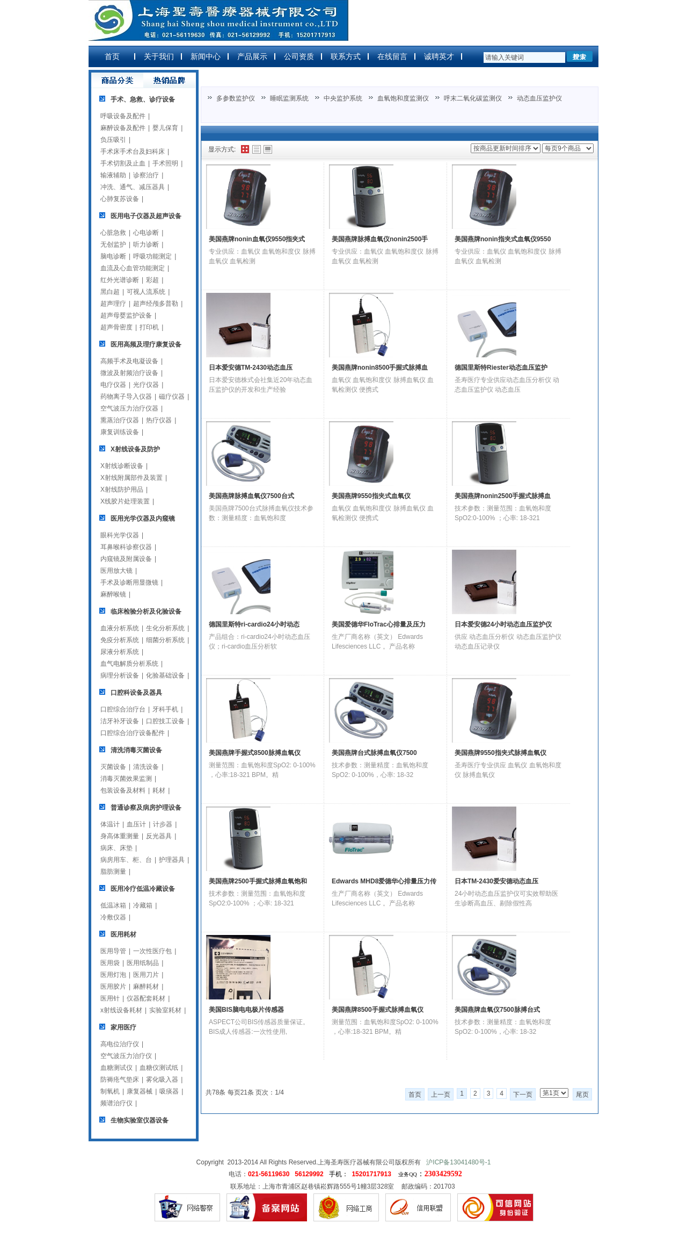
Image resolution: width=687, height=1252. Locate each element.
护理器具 (172, 860)
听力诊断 (146, 244)
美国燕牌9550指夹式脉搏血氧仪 (500, 753)
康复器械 (139, 1091)
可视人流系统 (146, 292)
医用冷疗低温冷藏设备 (143, 889)
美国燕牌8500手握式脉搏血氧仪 (377, 1009)
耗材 (158, 790)
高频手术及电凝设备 (129, 361)
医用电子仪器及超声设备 (146, 216)
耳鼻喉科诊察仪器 (126, 547)
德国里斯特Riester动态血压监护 (501, 367)
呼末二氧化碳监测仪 (473, 98)
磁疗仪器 (172, 396)
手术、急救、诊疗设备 (143, 99)
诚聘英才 (439, 56)
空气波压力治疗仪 (126, 1056)
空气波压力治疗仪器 (129, 408)
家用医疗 (123, 1027)
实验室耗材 (165, 1010)
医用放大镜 (116, 570)
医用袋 (110, 963)
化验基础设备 (165, 675)
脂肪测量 (113, 871)
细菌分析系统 (165, 640)
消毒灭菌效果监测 (126, 778)
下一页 (522, 1094)
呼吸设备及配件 (122, 116)
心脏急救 (113, 232)
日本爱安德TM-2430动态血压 (251, 367)
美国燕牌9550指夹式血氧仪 (371, 496)
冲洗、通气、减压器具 (132, 187)
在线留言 (392, 56)
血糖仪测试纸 (159, 1067)
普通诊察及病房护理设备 (146, 807)
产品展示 (252, 56)
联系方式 (346, 56)
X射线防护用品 (121, 489)
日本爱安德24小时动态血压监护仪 (503, 624)
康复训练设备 (119, 432)
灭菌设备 (113, 767)
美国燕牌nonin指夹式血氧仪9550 (503, 239)
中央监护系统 (343, 98)
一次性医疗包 (152, 951)
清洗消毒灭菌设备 (136, 750)
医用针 (110, 998)
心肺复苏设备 (119, 199)
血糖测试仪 (116, 1067)
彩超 (152, 280)
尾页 (582, 1094)
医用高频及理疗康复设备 (146, 344)
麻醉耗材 (146, 986)
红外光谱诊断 (119, 280)
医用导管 (113, 951)
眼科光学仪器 (119, 535)
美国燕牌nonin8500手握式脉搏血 (380, 367)
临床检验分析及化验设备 (146, 611)
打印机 (149, 327)
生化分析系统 (165, 628)
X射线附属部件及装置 (131, 477)
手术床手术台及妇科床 (132, 151)
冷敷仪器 (113, 917)
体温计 (110, 824)
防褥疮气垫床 (119, 1079)
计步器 (162, 824)
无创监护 (113, 244)
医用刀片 (146, 974)
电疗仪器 (113, 384)
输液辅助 (113, 175)
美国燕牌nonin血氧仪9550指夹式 (257, 239)
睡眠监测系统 (289, 98)
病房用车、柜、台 (126, 860)
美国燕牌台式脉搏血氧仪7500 (374, 753)
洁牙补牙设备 (119, 721)
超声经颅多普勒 (155, 303)
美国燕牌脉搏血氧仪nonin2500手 (380, 239)
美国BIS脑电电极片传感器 (246, 1009)
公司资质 (299, 56)
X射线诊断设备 (121, 466)
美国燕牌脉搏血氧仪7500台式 (251, 496)
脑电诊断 (113, 256)
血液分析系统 (119, 628)
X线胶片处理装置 (125, 501)
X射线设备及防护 (135, 449)
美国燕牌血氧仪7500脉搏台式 (497, 1009)
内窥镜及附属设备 (126, 559)
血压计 (136, 824)
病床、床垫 (116, 848)
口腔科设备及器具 (136, 692)
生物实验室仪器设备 (140, 1120)
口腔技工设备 (165, 721)
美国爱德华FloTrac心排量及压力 (379, 624)
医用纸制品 (143, 963)
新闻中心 (206, 56)
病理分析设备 (119, 675)
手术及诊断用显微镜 (129, 582)
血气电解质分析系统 (129, 663)
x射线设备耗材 (121, 1010)
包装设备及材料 (122, 790)
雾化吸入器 (162, 1079)
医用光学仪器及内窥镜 (143, 518)
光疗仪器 (146, 384)
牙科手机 (165, 709)
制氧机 (110, 1091)
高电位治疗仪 (119, 1044)
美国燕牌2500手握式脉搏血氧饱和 (258, 881)
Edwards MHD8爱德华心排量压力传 (384, 881)
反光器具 (159, 836)
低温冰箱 (113, 905)
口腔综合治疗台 (122, 709)
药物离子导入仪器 (126, 396)
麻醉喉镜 (113, 594)
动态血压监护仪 (539, 98)
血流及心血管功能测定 (132, 268)
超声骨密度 (116, 327)
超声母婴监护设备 (126, 315)
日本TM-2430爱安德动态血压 (496, 881)
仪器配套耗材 (146, 998)
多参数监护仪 (235, 98)
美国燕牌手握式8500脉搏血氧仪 (255, 753)
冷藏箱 (142, 905)
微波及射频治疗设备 (129, 373)
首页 (112, 56)
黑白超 (110, 292)
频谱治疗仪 (116, 1103)
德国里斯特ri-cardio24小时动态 (254, 624)
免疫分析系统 (119, 640)
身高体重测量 (119, 836)
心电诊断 (146, 232)
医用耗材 (123, 934)
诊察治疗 (146, 175)
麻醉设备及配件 (122, 128)
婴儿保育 (165, 128)
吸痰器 (169, 1091)
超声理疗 (113, 303)
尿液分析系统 (119, 652)
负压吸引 (113, 139)
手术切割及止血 (122, 163)
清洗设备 (146, 767)
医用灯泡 (113, 974)
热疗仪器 (159, 420)
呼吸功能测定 (152, 256)
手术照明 (165, 163)
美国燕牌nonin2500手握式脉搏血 (503, 496)
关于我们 (159, 56)
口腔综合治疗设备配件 (132, 733)
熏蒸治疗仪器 (119, 420)
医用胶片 (113, 986)
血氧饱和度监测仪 (403, 98)
